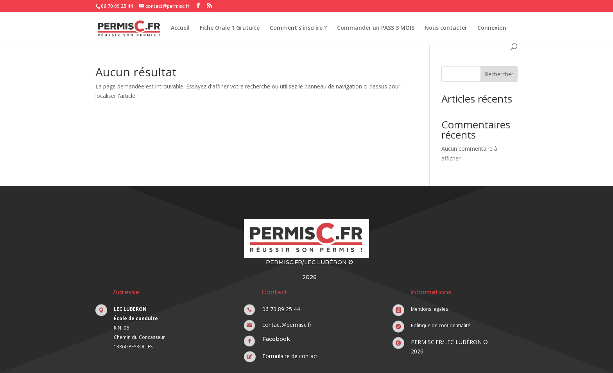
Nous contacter (446, 28)
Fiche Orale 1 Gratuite (230, 28)
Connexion (491, 28)
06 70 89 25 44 (117, 6)
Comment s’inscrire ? (298, 28)
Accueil (180, 28)
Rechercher (499, 74)
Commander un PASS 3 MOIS (375, 28)
